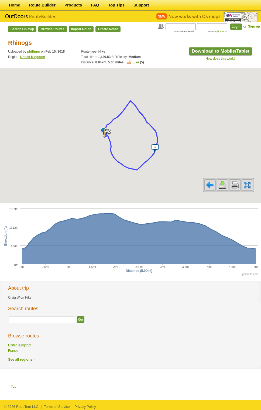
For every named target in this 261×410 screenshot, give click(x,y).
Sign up (254, 26)
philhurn (33, 51)
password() (216, 31)
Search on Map (22, 29)
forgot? (222, 31)
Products (73, 5)
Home (14, 5)
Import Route (81, 29)
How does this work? (221, 58)
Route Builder (42, 5)
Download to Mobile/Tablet (220, 51)
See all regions (20, 359)
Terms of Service (57, 407)
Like (136, 62)
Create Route (108, 29)
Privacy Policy (85, 407)
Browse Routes (52, 29)
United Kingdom (32, 57)
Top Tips (116, 5)
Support (141, 5)
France (13, 351)
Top (13, 386)
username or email (184, 31)
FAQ (95, 5)
